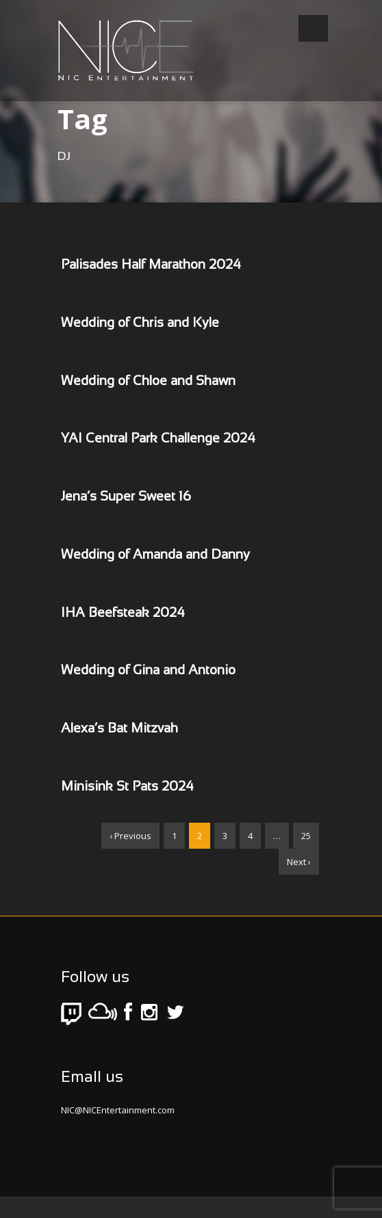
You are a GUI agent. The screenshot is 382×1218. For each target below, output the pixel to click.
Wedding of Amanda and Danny (155, 555)
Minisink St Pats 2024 (127, 787)
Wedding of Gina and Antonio (148, 671)
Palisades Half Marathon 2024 (151, 265)
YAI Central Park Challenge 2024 (158, 439)
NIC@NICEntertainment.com (118, 1110)
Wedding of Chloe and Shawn (148, 381)
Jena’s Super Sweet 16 (126, 497)
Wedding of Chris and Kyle (140, 323)
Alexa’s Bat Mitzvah (119, 729)
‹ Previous (130, 836)
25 (306, 836)
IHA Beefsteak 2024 (123, 613)
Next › (299, 862)
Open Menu (313, 28)
